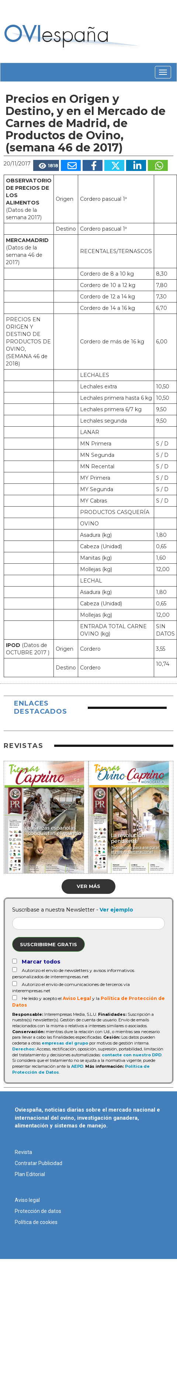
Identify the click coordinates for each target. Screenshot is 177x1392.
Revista (23, 1152)
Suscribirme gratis (48, 944)
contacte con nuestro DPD (132, 1054)
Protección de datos (38, 1211)
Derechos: (23, 1049)
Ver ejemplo (116, 909)
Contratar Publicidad (38, 1163)
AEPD (77, 1066)
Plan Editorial (30, 1174)
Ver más (88, 886)
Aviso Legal (77, 998)
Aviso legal (27, 1200)
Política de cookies (36, 1222)
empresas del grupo (65, 1043)
